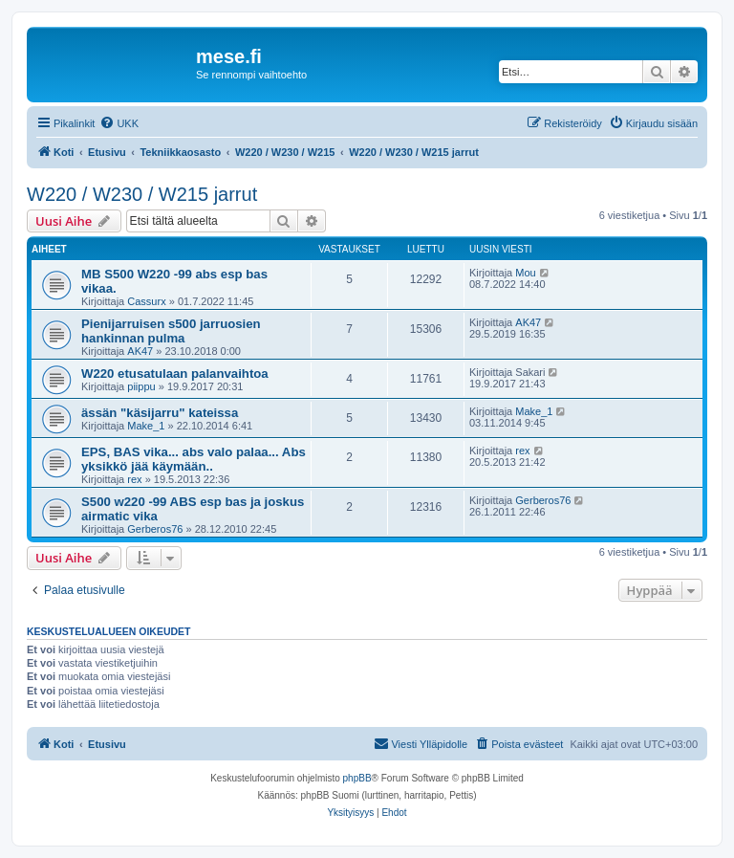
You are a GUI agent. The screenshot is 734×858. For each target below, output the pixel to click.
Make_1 (145, 425)
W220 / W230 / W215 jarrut (142, 194)
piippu (141, 386)
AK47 (140, 351)
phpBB (357, 778)
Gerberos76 (155, 529)
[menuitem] (119, 123)
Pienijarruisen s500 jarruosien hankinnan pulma (171, 331)
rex (134, 479)
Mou (525, 272)
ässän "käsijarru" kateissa (159, 413)
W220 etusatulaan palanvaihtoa (175, 373)
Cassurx (146, 301)
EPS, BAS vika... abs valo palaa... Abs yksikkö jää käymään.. (193, 459)
